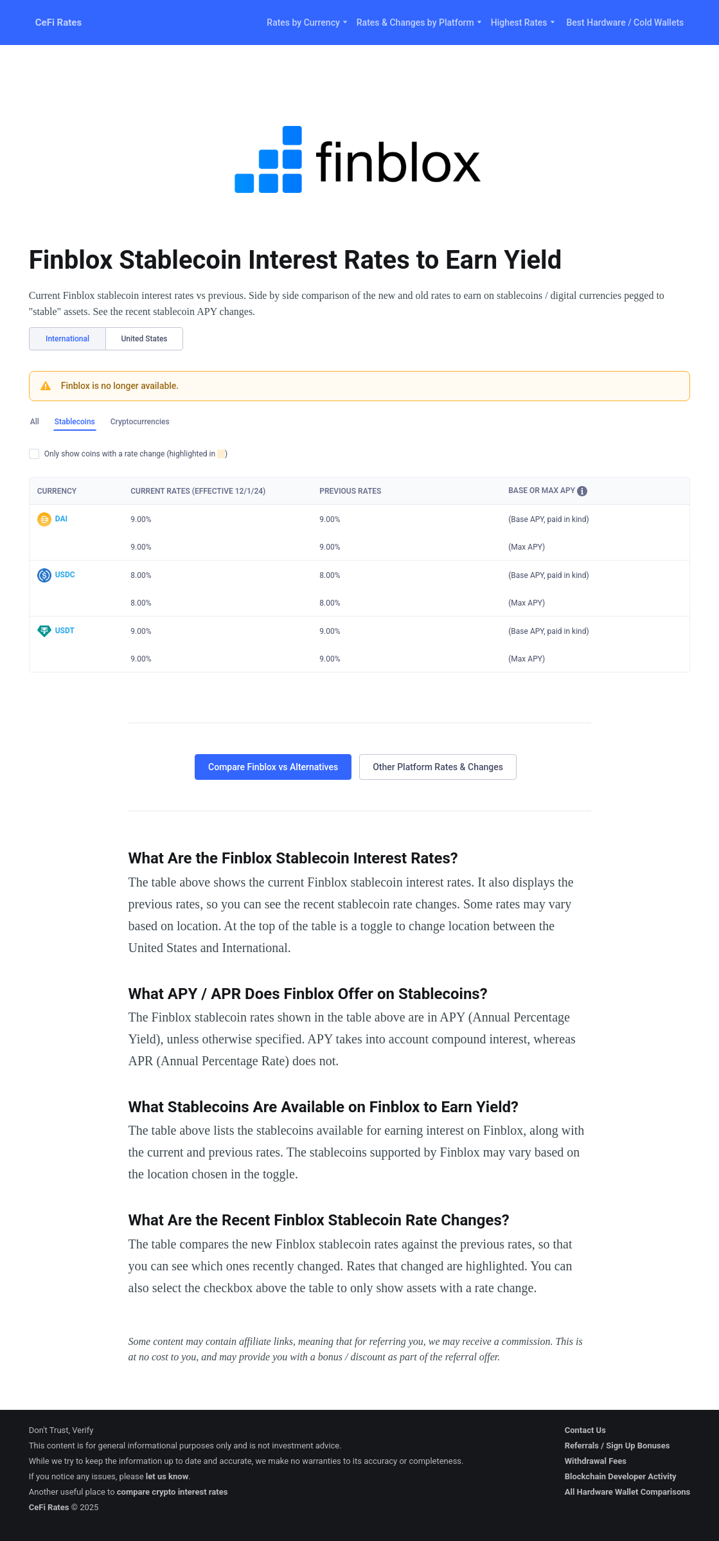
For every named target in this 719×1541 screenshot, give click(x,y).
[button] (582, 491)
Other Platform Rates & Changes (438, 767)
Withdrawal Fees (595, 1461)
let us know (167, 1476)
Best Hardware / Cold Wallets (625, 22)
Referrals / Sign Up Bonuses (617, 1445)
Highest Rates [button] (523, 22)
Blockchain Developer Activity (621, 1476)
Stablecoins (75, 421)
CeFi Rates (58, 22)
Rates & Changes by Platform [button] (420, 22)
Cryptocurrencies (140, 421)
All (34, 421)
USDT (65, 630)
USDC (65, 574)
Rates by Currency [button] (307, 22)
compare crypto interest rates (172, 1492)
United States (144, 338)
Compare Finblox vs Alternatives (273, 767)
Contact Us (585, 1430)
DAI (61, 518)
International (67, 338)
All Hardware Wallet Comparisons (628, 1492)
